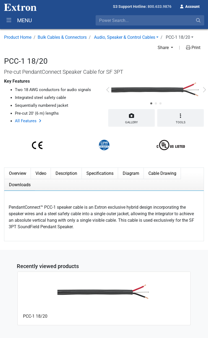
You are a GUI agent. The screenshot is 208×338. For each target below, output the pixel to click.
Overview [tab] (17, 173)
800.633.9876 (159, 6)
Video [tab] (40, 173)
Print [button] (193, 47)
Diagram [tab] (131, 173)
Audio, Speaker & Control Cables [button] (124, 37)
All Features (26, 120)
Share (164, 47)
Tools (180, 118)
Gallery (131, 117)
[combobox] (150, 20)
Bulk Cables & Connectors (62, 37)
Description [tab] (66, 173)
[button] (190, 6)
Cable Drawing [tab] (162, 173)
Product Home (17, 37)
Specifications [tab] (99, 173)
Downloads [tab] (20, 184)
